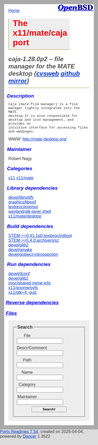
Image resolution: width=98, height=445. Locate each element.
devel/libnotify (21, 203)
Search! (49, 415)
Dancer (29, 442)
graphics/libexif (22, 208)
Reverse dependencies (32, 309)
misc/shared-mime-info (29, 289)
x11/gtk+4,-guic (22, 298)
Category (27, 391)
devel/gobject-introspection (33, 260)
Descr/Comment (27, 354)
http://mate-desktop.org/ (44, 145)
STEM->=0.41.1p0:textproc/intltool (40, 242)
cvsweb (47, 73)
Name (27, 378)
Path (27, 366)
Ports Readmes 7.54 (19, 438)
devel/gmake (20, 256)
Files (11, 319)
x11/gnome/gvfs (23, 294)
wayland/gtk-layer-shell (29, 217)
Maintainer (27, 403)
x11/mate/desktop (24, 222)
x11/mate (24, 184)
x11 (11, 184)
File (27, 342)
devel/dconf (19, 280)
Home (14, 10)
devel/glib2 (18, 251)
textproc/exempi (23, 213)
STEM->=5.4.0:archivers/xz (33, 246)
